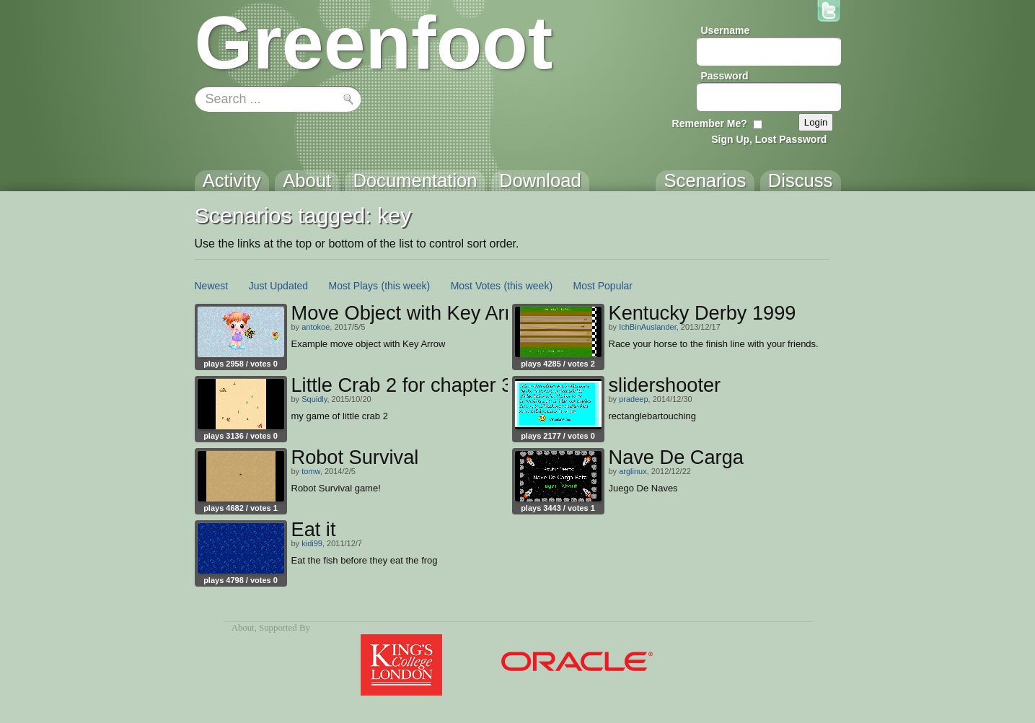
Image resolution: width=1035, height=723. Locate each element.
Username (725, 30)
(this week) (406, 286)
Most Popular (603, 286)
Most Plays (353, 286)
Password (725, 76)
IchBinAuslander (648, 327)
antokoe (315, 327)
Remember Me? (709, 123)
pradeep (633, 399)
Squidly (314, 399)
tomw (310, 471)
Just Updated (279, 286)
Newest (212, 286)
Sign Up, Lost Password (769, 139)
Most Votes (476, 286)
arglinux (633, 471)
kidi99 (311, 543)
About (243, 628)
